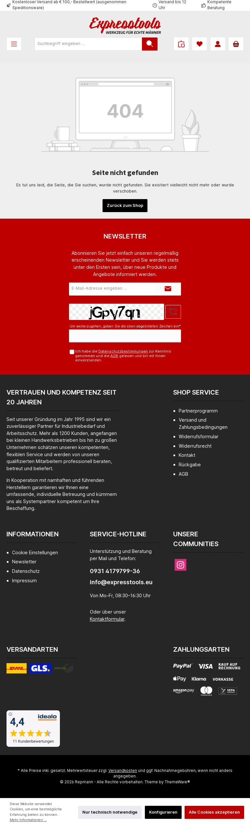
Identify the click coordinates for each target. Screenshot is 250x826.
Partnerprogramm (198, 410)
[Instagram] (180, 565)
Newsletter (24, 561)
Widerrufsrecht (195, 446)
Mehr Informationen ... (28, 820)
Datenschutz (26, 571)
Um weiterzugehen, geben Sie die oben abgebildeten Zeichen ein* (125, 326)
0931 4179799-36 (115, 571)
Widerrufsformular (198, 436)
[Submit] (168, 289)
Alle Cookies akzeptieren (214, 812)
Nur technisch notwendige (109, 812)
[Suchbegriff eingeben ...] (88, 44)
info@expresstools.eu (121, 582)
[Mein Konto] (217, 44)
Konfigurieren (163, 812)
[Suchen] (150, 44)
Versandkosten (122, 770)
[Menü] (14, 44)
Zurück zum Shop (125, 205)
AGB (114, 356)
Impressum (24, 580)
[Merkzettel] (199, 44)
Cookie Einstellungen (35, 552)
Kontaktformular (107, 619)
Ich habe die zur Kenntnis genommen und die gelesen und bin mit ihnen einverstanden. (123, 355)
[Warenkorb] (236, 44)
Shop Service (196, 392)
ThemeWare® (177, 782)
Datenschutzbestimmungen (123, 351)
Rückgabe (190, 464)
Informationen (33, 534)
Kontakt (187, 455)
